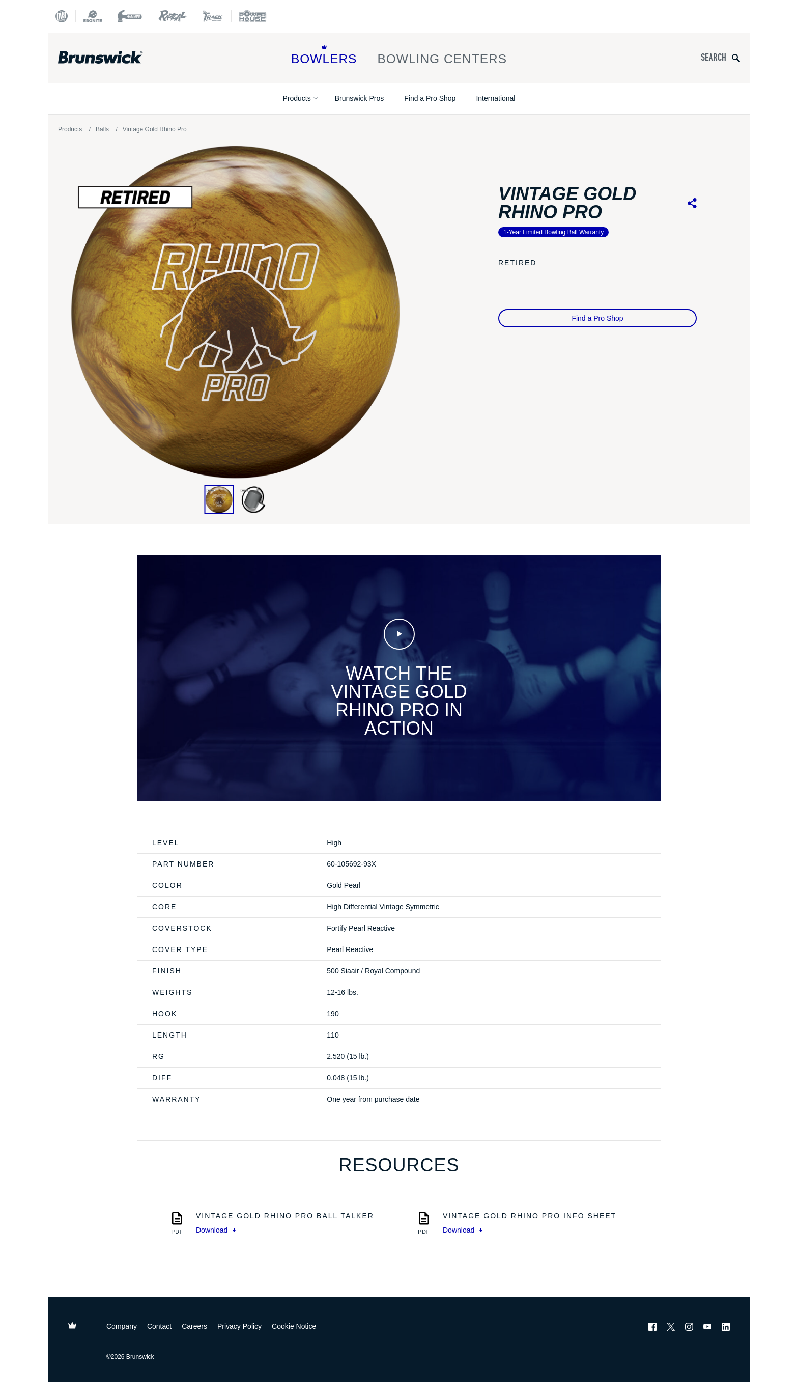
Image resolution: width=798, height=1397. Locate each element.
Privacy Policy (239, 1326)
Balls (102, 129)
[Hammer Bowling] (130, 16)
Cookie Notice (294, 1326)
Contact (159, 1326)
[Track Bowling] (213, 16)
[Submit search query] (736, 58)
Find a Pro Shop (429, 98)
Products (297, 98)
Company (121, 1326)
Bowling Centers (442, 55)
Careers (194, 1326)
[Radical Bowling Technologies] (172, 16)
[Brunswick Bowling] (115, 57)
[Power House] (252, 16)
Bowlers (324, 55)
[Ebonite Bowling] (92, 16)
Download (216, 1230)
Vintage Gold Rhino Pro (155, 129)
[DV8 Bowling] (61, 16)
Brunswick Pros (359, 98)
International (495, 98)
